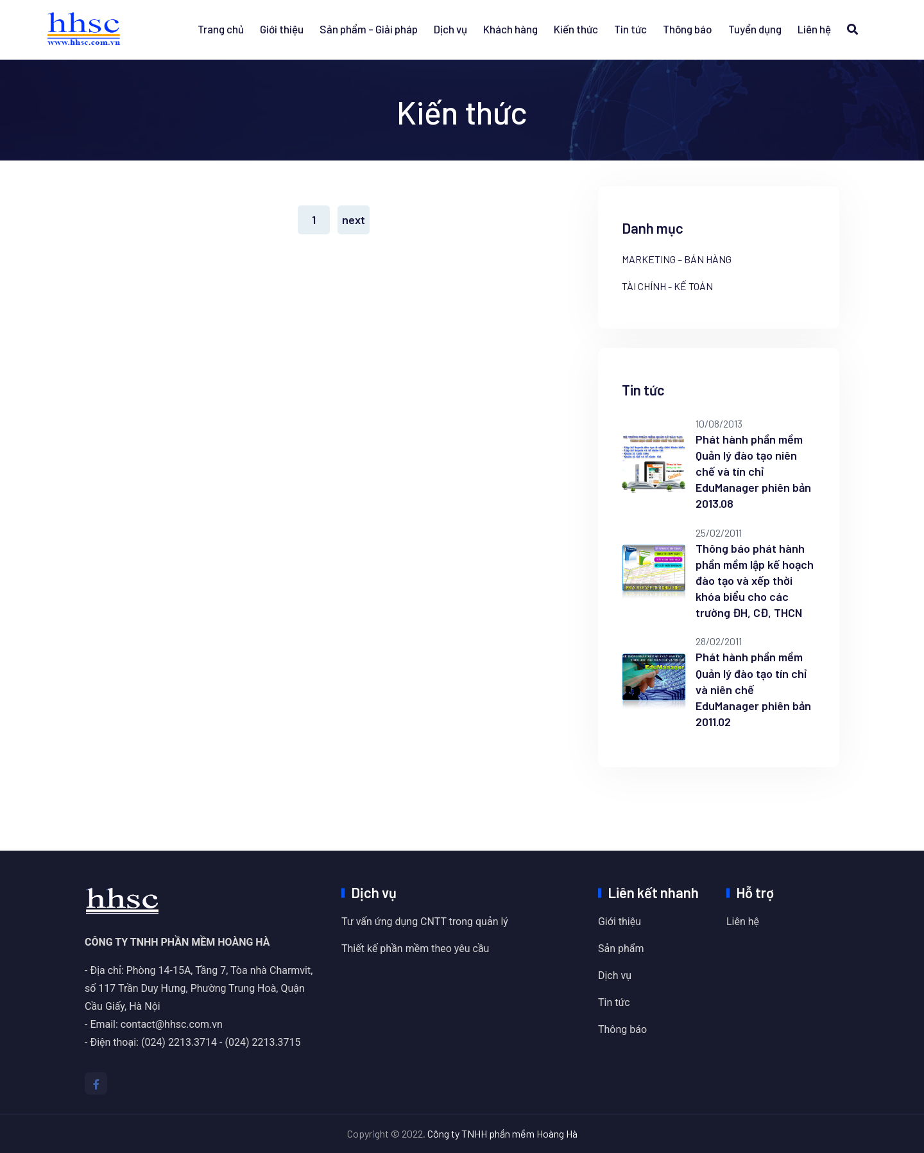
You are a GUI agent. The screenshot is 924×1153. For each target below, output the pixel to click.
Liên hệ (814, 28)
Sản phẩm (621, 948)
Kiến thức (576, 28)
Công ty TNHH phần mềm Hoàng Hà (502, 1133)
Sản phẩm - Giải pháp (369, 28)
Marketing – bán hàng (677, 259)
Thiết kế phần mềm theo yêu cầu (415, 948)
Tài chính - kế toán (667, 286)
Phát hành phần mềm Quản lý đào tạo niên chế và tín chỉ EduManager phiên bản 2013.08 (753, 471)
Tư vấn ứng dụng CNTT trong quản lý (424, 921)
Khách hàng (510, 28)
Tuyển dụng (755, 28)
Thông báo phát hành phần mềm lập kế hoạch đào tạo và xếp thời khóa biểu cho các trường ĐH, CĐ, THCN (755, 580)
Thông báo (687, 28)
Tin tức (630, 28)
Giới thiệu (282, 28)
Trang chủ (221, 28)
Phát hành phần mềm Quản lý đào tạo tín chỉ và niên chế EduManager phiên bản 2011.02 (753, 689)
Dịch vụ (450, 28)
